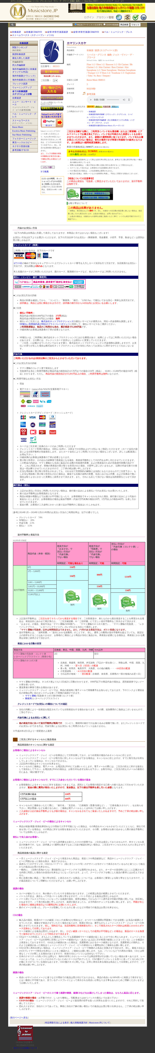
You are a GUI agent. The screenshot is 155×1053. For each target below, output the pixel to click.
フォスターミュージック (24, 138)
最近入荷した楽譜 (21, 58)
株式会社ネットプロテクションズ (57, 321)
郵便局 (28, 698)
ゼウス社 (18, 263)
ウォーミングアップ (22, 87)
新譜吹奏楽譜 (18, 54)
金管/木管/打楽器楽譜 (57, 32)
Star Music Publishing (21, 135)
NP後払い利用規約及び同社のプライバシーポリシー (45, 324)
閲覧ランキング (19, 47)
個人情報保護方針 (79, 1023)
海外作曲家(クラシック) (23, 76)
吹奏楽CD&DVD (34, 32)
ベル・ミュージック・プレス (118, 32)
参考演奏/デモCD (20, 150)
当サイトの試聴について (25, 1048)
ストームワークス (21, 120)
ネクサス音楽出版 (21, 146)
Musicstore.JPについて (99, 1023)
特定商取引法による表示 (57, 1023)
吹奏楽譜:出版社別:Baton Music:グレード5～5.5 (106, 125)
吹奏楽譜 (16, 32)
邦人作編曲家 (18, 65)
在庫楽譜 (16, 98)
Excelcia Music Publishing (23, 131)
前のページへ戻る (19, 1017)
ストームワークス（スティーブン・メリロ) (33, 35)
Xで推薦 (45, 171)
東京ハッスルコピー (22, 142)
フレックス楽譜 (19, 84)
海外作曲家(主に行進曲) (23, 80)
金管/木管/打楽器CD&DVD (86, 32)
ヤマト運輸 (30, 696)
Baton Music (17, 127)
